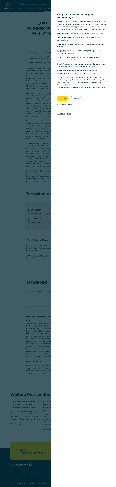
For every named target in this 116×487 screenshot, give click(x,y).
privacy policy (87, 87)
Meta (59, 44)
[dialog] (58, 243)
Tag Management (63, 33)
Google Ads (61, 51)
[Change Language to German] (112, 4)
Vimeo (59, 71)
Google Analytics (63, 64)
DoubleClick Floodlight (65, 37)
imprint (102, 87)
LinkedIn (60, 57)
